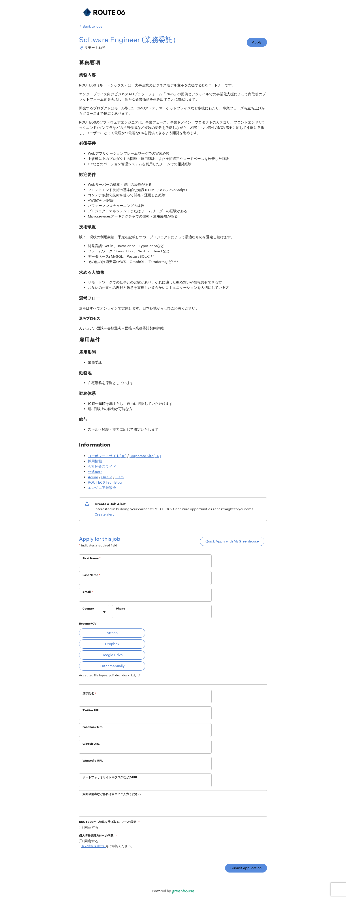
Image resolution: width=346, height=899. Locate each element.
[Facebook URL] (145, 733)
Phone (120, 608)
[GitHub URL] (145, 749)
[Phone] (161, 614)
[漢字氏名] (145, 699)
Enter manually (112, 666)
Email (88, 592)
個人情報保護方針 (93, 846)
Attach (112, 633)
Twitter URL (91, 710)
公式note (95, 472)
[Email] (145, 597)
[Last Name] (145, 581)
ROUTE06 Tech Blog (105, 482)
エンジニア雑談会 (102, 488)
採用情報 (95, 461)
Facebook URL (93, 727)
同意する (91, 827)
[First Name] (145, 564)
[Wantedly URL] (145, 766)
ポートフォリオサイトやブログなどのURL (110, 777)
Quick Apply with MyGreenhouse (232, 541)
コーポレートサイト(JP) (107, 456)
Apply (257, 42)
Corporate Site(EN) (145, 456)
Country (88, 608)
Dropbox (112, 644)
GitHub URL (91, 744)
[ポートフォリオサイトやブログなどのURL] (145, 783)
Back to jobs (90, 26)
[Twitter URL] (145, 716)
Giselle (106, 477)
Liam (119, 477)
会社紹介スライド (102, 466)
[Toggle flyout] (104, 612)
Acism (93, 477)
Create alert (104, 514)
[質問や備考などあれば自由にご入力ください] (173, 807)
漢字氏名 (89, 693)
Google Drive (112, 655)
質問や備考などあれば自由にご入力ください (112, 794)
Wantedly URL (93, 760)
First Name (92, 558)
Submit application (246, 868)
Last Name (91, 575)
